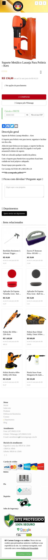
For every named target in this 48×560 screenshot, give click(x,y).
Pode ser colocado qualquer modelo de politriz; (19, 155)
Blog (5, 423)
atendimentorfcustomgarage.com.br (23, 437)
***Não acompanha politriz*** (14, 173)
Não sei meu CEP (37, 115)
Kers (32, 136)
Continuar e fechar (24, 554)
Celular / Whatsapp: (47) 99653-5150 (17, 434)
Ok (27, 115)
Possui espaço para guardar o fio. (14, 165)
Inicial (5, 405)
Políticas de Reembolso (12, 414)
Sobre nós (7, 408)
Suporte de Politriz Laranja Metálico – (16, 136)
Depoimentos (8, 420)
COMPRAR (24, 97)
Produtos (6, 411)
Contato (6, 417)
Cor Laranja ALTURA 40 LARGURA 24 (17, 169)
